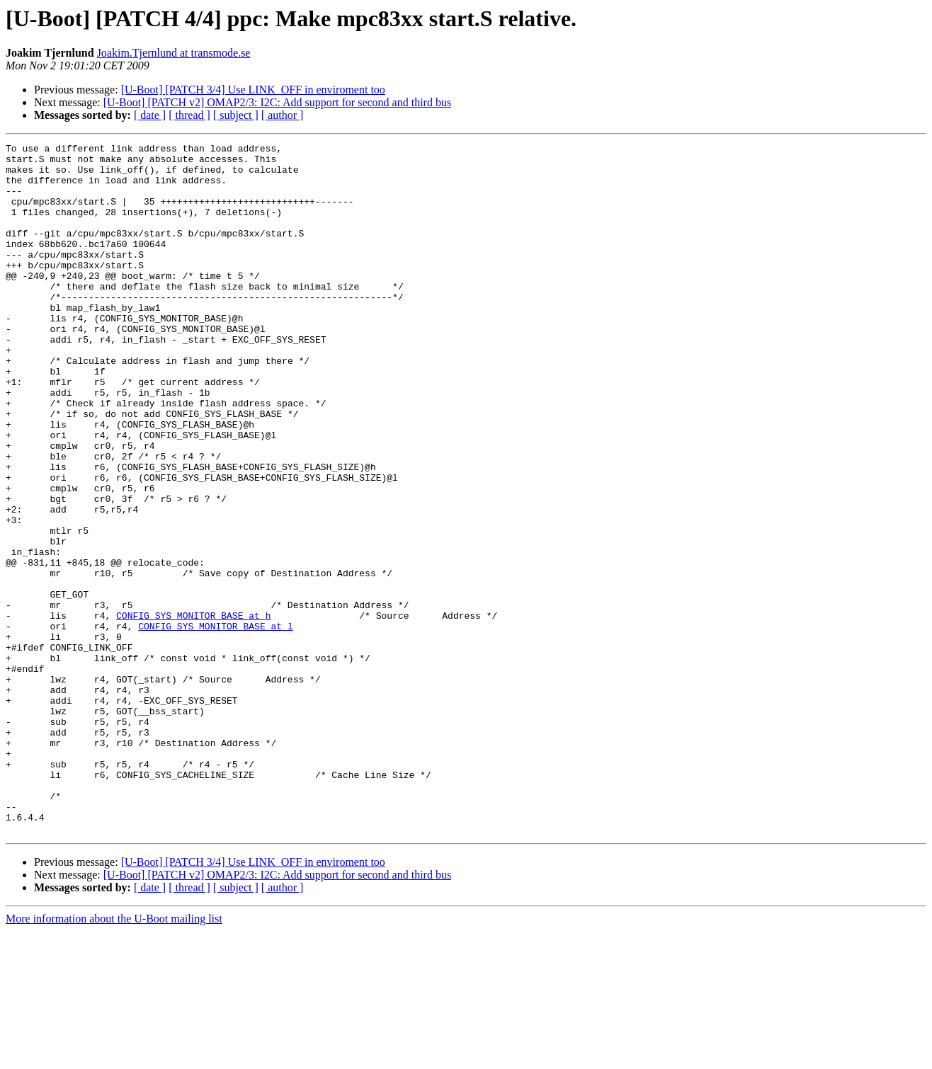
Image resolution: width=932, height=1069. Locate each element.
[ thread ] (189, 115)
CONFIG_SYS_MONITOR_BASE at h (193, 710)
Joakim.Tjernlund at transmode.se (174, 53)
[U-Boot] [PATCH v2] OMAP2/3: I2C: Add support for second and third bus (277, 102)
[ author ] (282, 115)
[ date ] (150, 115)
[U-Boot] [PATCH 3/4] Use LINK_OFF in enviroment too (253, 90)
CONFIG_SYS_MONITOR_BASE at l (215, 723)
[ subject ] (235, 115)
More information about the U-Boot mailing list (114, 1057)
